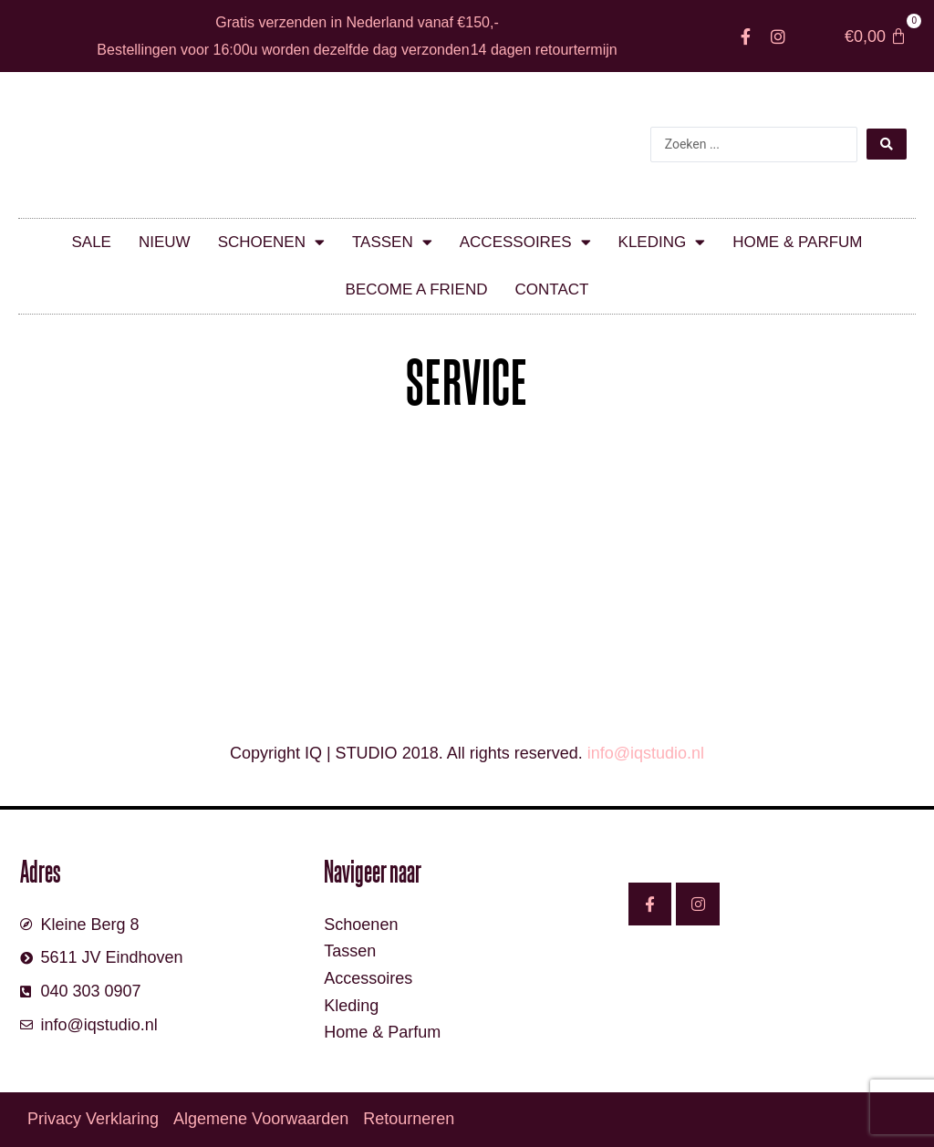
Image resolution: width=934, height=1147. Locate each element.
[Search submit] (887, 144)
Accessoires (525, 242)
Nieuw (165, 242)
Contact (551, 289)
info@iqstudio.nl (645, 753)
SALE (90, 242)
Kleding (662, 242)
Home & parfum (797, 242)
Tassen (392, 242)
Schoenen (271, 242)
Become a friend (417, 289)
